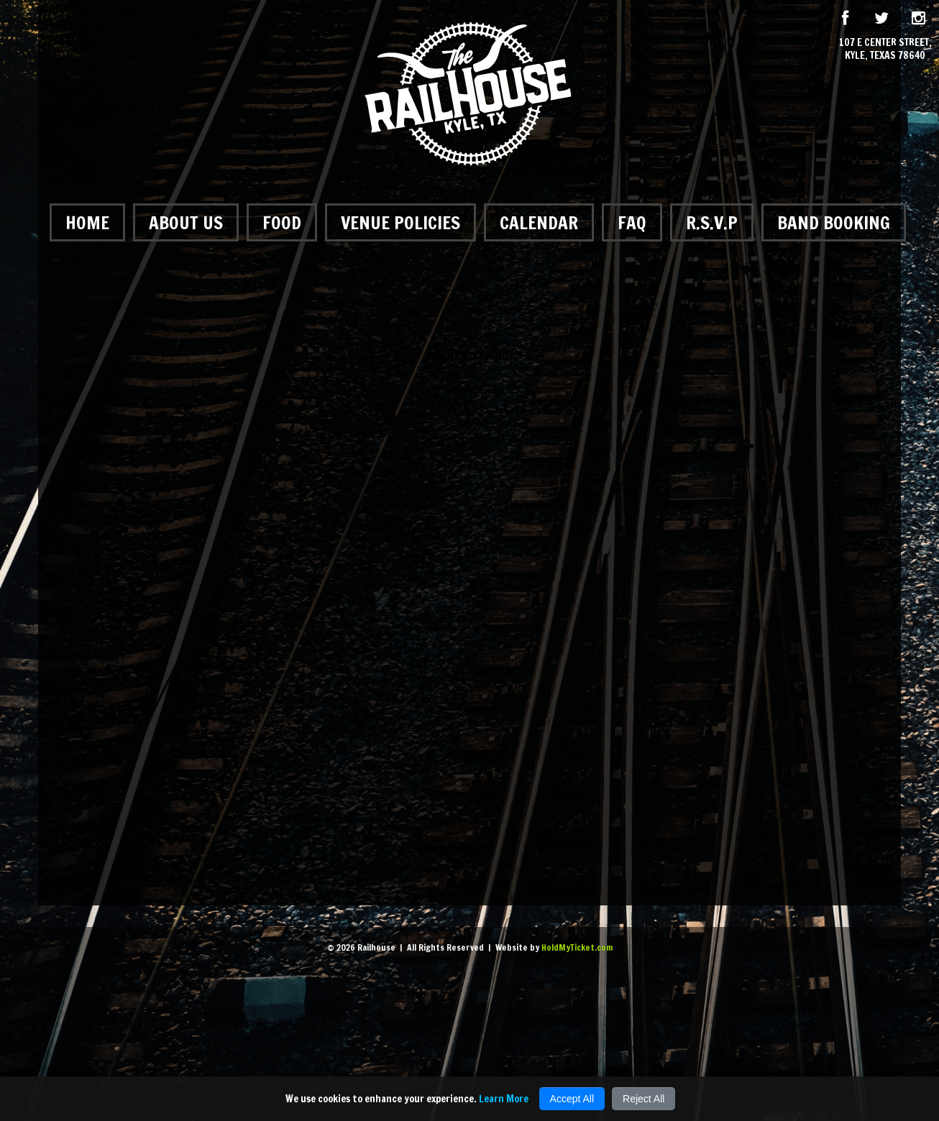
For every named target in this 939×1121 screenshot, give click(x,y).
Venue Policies (400, 222)
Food (281, 222)
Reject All (643, 1098)
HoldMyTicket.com (577, 947)
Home (87, 222)
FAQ (632, 222)
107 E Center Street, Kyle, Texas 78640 (885, 49)
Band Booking (833, 222)
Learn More (503, 1099)
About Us (186, 222)
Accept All (572, 1098)
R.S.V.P (712, 222)
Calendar (539, 222)
